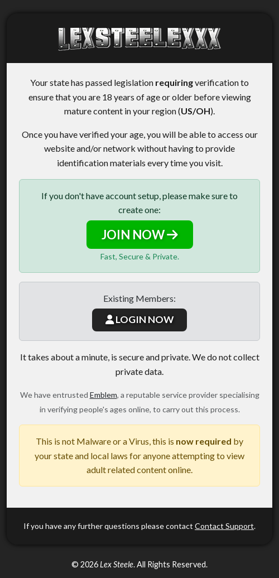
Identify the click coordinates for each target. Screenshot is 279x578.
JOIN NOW (140, 234)
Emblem (103, 394)
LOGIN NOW (139, 319)
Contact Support (224, 526)
